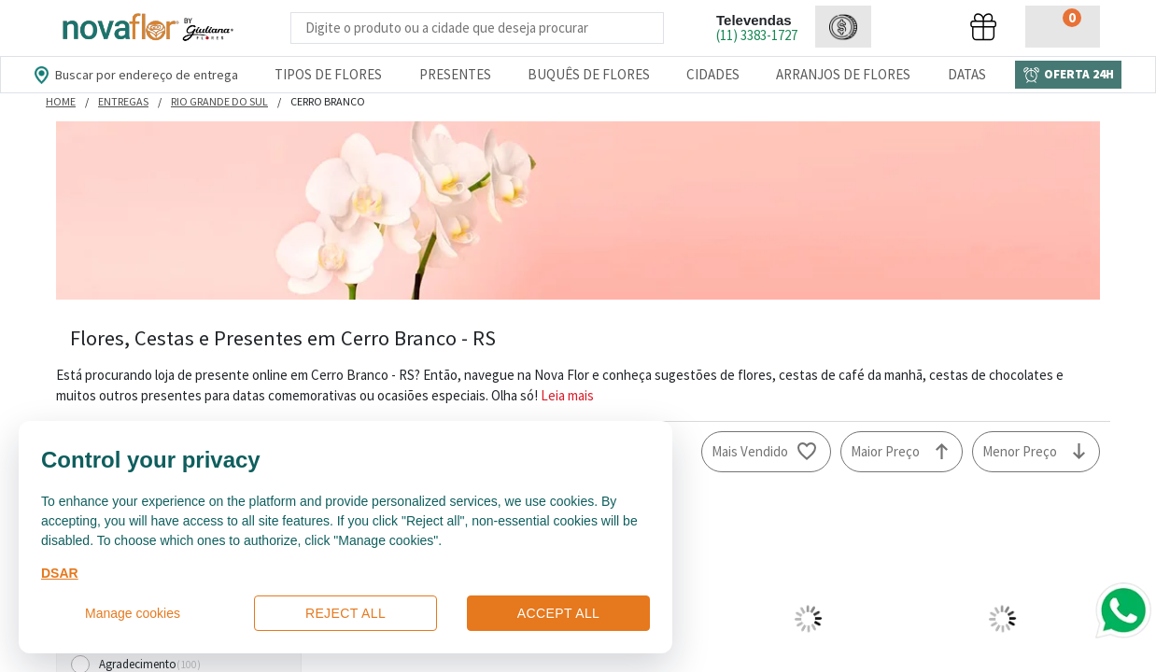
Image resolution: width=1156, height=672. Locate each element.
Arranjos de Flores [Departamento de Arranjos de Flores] (843, 74)
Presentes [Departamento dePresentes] (455, 74)
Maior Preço (885, 451)
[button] (843, 27)
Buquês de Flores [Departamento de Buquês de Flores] (589, 74)
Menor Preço (1019, 451)
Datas (967, 74)
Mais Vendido (750, 451)
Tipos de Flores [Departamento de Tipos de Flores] (328, 74)
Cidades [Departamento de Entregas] (713, 74)
